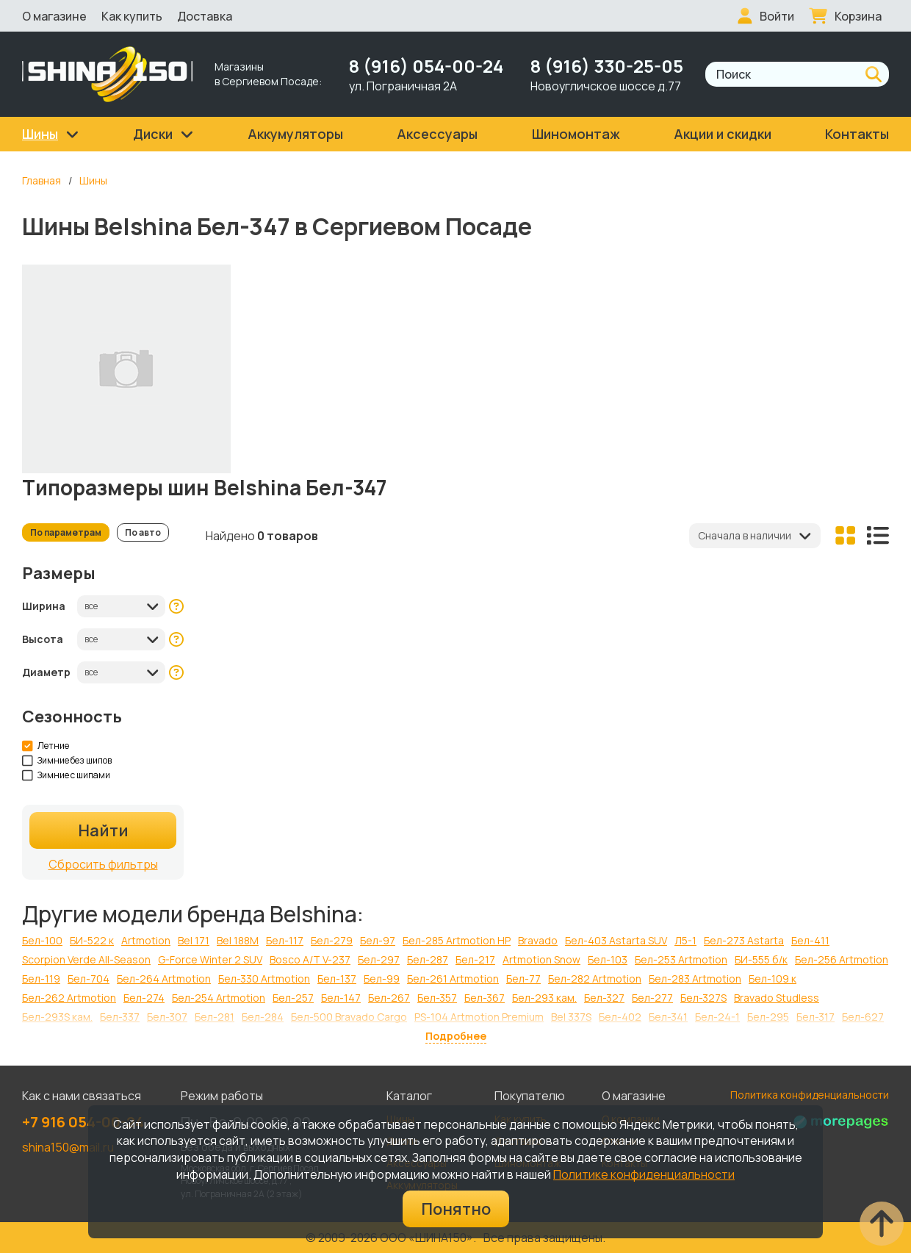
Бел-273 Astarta (744, 940)
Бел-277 (652, 998)
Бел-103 (607, 959)
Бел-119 (41, 978)
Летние (46, 746)
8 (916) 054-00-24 (426, 66)
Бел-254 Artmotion (218, 998)
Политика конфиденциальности (809, 1095)
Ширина (43, 606)
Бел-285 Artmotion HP (457, 940)
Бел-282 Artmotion (594, 978)
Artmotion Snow (541, 959)
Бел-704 (88, 978)
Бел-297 (379, 959)
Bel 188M (238, 940)
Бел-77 (523, 978)
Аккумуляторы (295, 134)
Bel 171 (193, 940)
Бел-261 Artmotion (453, 978)
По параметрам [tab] (65, 532)
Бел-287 (427, 959)
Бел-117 (284, 940)
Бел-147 (341, 998)
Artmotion (145, 940)
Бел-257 (293, 998)
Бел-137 (336, 978)
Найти (103, 830)
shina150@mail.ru (68, 1147)
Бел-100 (42, 940)
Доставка (204, 16)
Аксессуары (437, 134)
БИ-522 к (92, 940)
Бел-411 (810, 940)
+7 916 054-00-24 (83, 1122)
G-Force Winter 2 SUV (210, 959)
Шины (93, 180)
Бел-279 (332, 940)
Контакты (857, 134)
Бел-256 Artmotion (841, 959)
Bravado (538, 940)
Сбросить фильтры (103, 864)
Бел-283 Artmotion (695, 978)
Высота (42, 639)
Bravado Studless (776, 998)
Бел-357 (437, 998)
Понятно (456, 1209)
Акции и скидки (722, 134)
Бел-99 (382, 978)
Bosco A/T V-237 (310, 959)
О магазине (54, 16)
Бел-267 (389, 998)
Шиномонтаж (576, 134)
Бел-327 (604, 998)
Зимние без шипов (67, 760)
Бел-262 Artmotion (69, 998)
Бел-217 (475, 959)
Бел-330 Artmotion (264, 978)
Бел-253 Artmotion (681, 959)
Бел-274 (144, 998)
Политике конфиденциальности (644, 1174)
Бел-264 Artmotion (164, 978)
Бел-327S (703, 998)
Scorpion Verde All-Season (86, 959)
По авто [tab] (143, 532)
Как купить (131, 16)
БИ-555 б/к (761, 959)
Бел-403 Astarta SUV (616, 940)
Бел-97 (377, 940)
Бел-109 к (772, 978)
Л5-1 (685, 940)
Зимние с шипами (66, 775)
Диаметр (46, 672)
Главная (41, 180)
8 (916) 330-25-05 (606, 66)
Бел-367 (484, 998)
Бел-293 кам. (544, 998)
